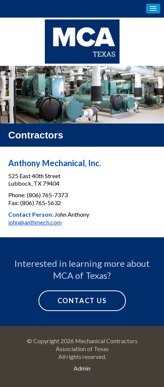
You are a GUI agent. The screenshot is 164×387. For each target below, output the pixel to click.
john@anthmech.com (35, 222)
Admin (82, 368)
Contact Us (82, 300)
